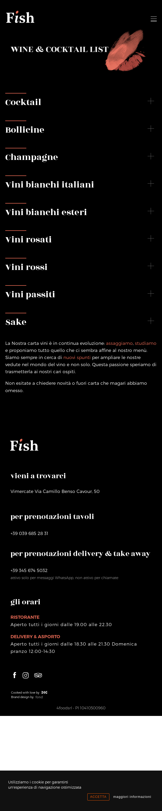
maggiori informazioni (132, 797)
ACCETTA (98, 797)
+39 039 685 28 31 (29, 533)
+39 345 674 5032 (29, 570)
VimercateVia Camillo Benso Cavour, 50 (55, 491)
